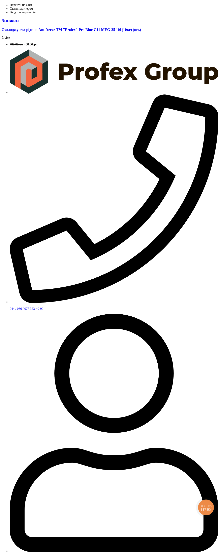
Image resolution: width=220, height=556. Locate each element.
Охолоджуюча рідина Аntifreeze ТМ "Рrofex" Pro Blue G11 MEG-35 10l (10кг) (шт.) (71, 30)
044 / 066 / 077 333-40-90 (26, 308)
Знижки (10, 20)
